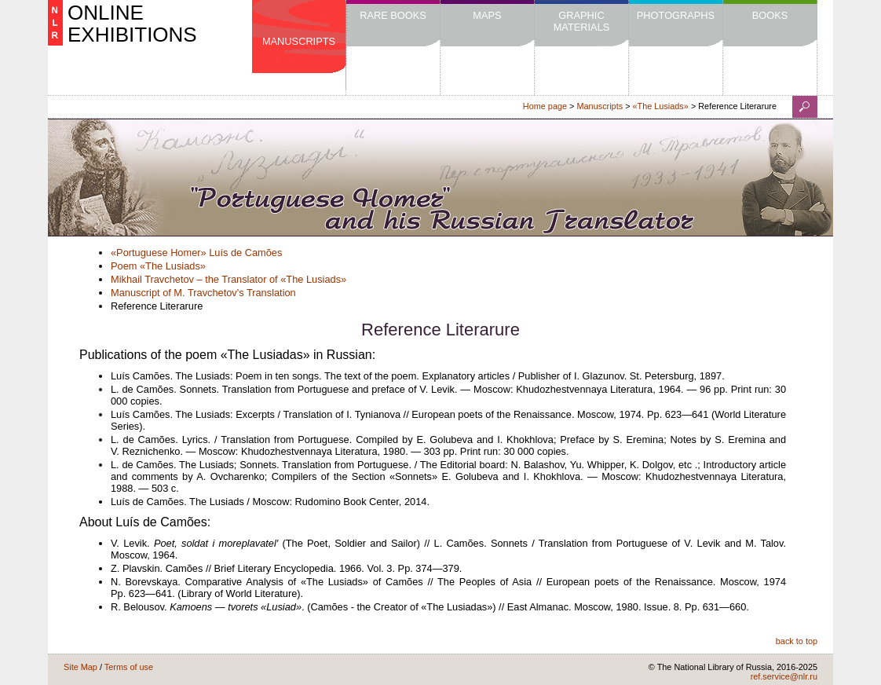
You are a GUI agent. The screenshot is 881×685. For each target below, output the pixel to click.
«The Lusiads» (661, 106)
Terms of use (128, 667)
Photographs (676, 15)
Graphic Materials (582, 21)
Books (770, 15)
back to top (796, 641)
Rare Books (393, 15)
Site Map (80, 667)
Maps (487, 15)
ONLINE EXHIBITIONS (132, 23)
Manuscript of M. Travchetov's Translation (203, 293)
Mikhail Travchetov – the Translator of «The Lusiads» (228, 279)
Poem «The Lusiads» (158, 266)
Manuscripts (298, 41)
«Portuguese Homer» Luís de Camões (196, 252)
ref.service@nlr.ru (784, 676)
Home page (545, 106)
